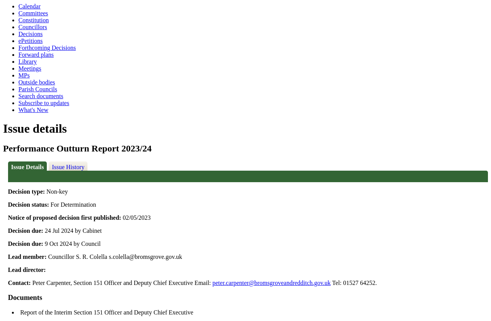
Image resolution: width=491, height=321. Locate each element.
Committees (33, 13)
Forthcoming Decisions (47, 47)
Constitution (33, 20)
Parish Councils (37, 89)
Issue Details (27, 167)
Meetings (29, 68)
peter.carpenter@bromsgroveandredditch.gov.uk (272, 283)
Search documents (40, 96)
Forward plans (36, 54)
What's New (33, 110)
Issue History (68, 167)
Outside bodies (36, 82)
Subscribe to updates (43, 103)
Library (27, 61)
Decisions (30, 34)
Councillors (32, 27)
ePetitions (30, 41)
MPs (24, 75)
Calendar (29, 6)
